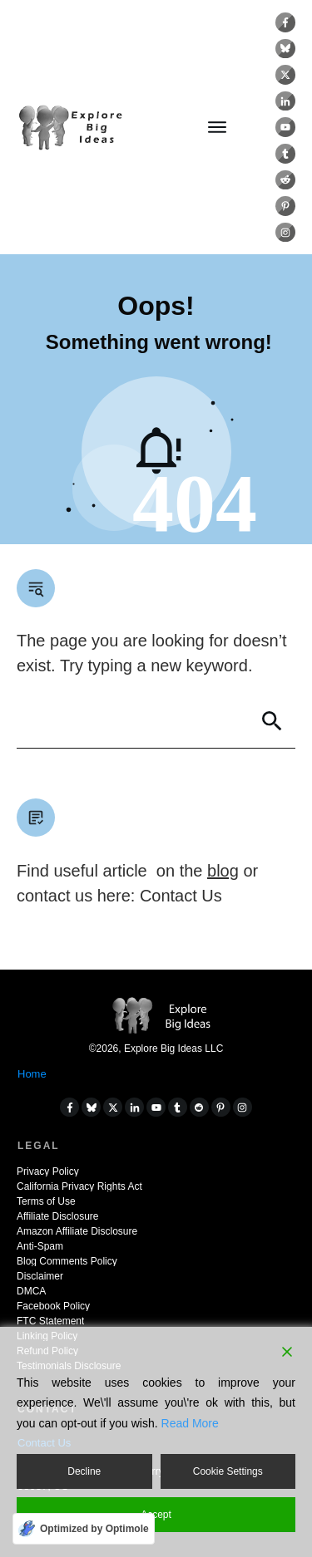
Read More (190, 1423)
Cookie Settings (228, 1471)
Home (32, 1074)
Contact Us (181, 896)
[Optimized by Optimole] (83, 1529)
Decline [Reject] (84, 1471)
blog (223, 871)
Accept (156, 1514)
